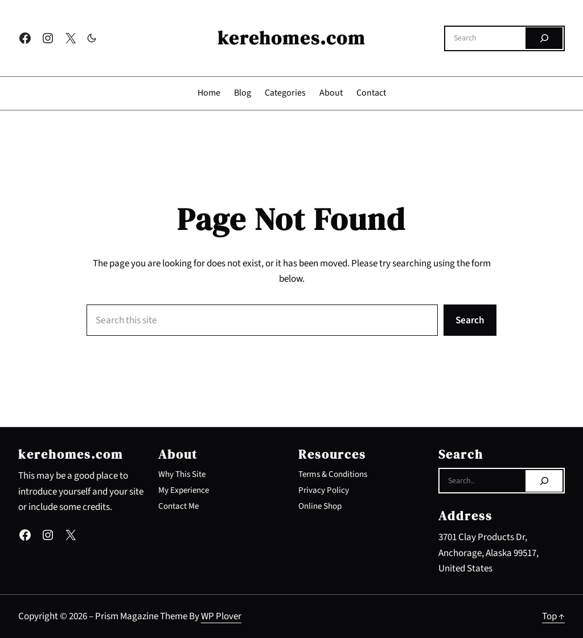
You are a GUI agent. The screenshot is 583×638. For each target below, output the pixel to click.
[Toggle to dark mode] (91, 38)
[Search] (544, 38)
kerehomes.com (291, 38)
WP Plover (221, 616)
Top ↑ (553, 616)
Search (470, 320)
